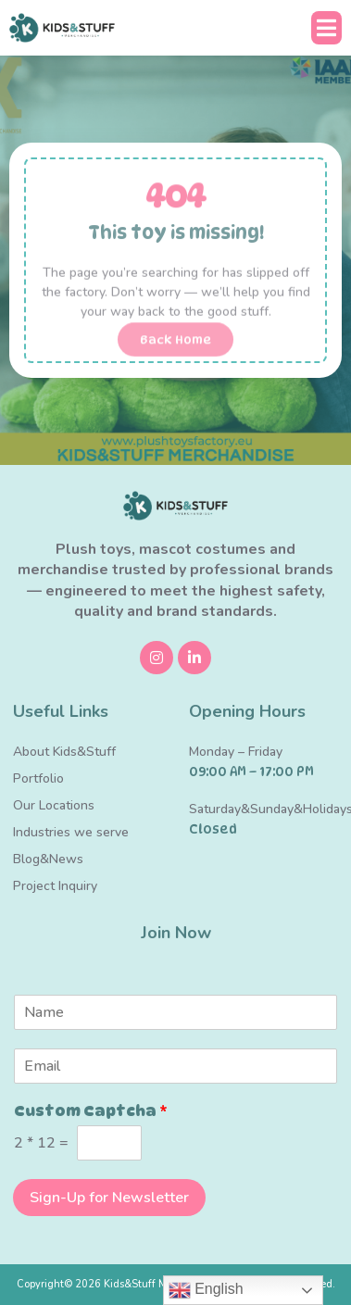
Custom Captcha (91, 1111)
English (206, 1290)
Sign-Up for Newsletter (109, 1197)
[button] (326, 27)
